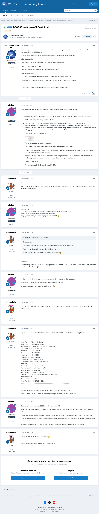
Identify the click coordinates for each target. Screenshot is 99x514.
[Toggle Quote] (23, 237)
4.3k (11, 124)
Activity (13, 10)
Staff (11, 15)
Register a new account (28, 478)
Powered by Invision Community (49, 511)
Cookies (59, 507)
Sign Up (93, 4)
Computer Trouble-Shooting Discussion (30, 37)
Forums (4, 15)
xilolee (11, 105)
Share (77, 36)
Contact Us (51, 507)
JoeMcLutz (11, 178)
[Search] (73, 10)
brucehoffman (86, 93)
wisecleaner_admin (17, 35)
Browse (5, 11)
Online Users (20, 15)
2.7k (11, 67)
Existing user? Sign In (79, 4)
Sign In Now (71, 478)
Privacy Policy (41, 507)
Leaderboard (31, 15)
